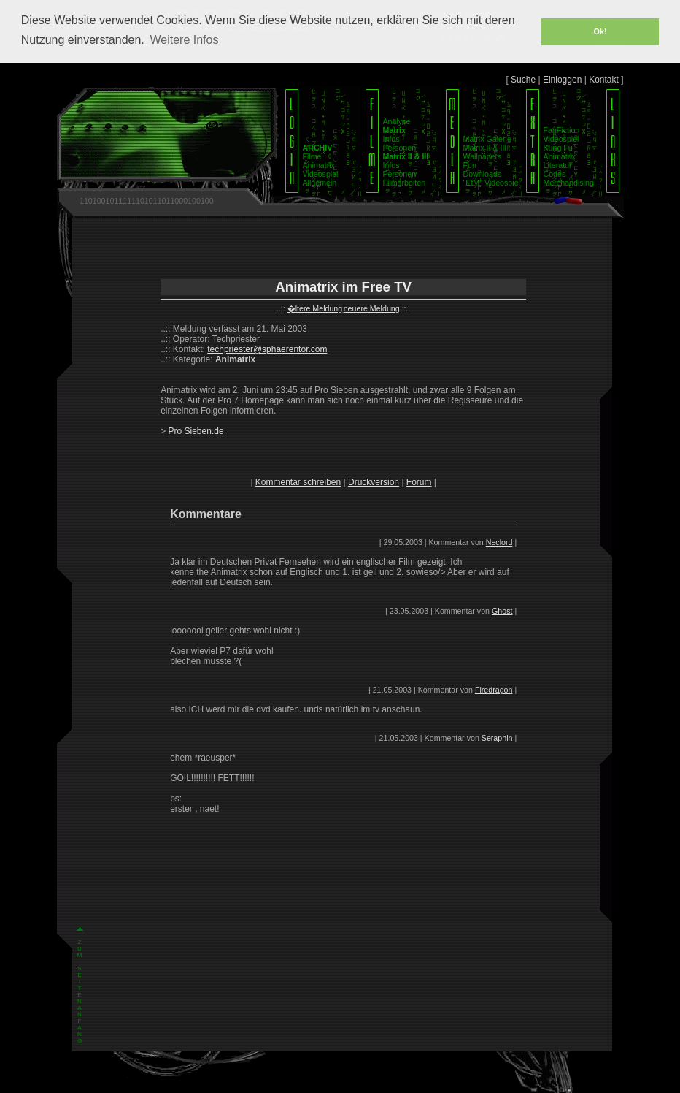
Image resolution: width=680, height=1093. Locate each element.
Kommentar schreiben (298, 482)
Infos (391, 138)
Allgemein (320, 182)
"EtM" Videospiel (491, 182)
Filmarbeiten (404, 182)
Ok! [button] (600, 31)
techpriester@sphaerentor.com (267, 349)
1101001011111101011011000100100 (147, 201)
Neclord (499, 542)
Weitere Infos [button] (184, 40)
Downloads (482, 174)
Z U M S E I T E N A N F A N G (79, 815)
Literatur (558, 165)
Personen (400, 147)
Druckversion (373, 482)
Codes (555, 174)
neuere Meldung (372, 308)
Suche (523, 80)
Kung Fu (558, 147)
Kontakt (604, 80)
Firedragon (494, 689)
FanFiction (562, 130)
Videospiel (321, 174)
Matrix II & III (485, 147)
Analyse (397, 121)
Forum (419, 482)
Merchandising (569, 182)
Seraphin (497, 738)
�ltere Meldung (315, 308)
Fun (469, 165)
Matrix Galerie (487, 138)
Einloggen (562, 80)
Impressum (317, 1081)
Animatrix (319, 165)
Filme (312, 156)
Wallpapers (482, 156)
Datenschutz (360, 1081)
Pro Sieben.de (196, 431)
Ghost (502, 610)
